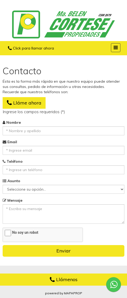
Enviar (63, 251)
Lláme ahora (24, 103)
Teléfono (13, 161)
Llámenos (63, 279)
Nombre (12, 122)
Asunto (11, 180)
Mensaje (12, 200)
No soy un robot (25, 232)
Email (10, 142)
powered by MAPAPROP (63, 293)
